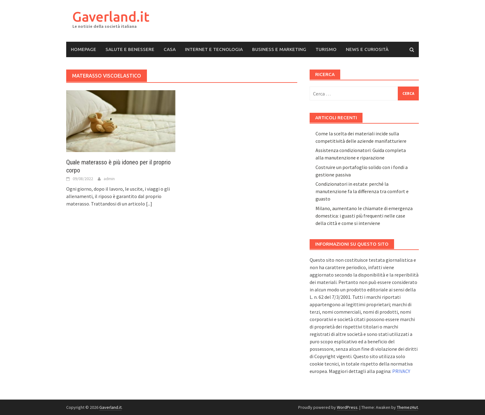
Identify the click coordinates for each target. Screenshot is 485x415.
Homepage (83, 49)
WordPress (347, 407)
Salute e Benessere (129, 49)
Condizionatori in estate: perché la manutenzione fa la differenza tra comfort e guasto (362, 191)
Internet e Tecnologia (214, 49)
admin (109, 178)
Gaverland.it (110, 16)
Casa (170, 49)
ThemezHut (407, 407)
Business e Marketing (279, 49)
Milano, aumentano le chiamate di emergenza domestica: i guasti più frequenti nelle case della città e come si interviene (364, 215)
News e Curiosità (367, 49)
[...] (149, 204)
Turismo (326, 49)
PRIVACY (401, 371)
